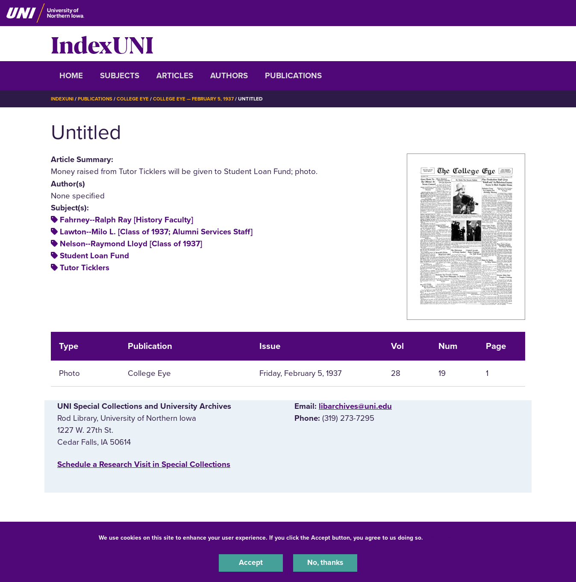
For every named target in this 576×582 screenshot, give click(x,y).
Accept (250, 562)
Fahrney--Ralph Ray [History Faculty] (126, 220)
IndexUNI (102, 43)
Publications (293, 75)
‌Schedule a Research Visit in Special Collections (143, 464)
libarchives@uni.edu (355, 406)
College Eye (136, 99)
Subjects (119, 75)
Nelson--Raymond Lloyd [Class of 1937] (131, 243)
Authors (229, 75)
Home (71, 75)
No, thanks (325, 562)
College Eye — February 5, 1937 (199, 99)
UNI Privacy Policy (451, 536)
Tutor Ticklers (84, 267)
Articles (174, 75)
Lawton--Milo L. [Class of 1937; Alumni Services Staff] (156, 231)
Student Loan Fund (94, 255)
